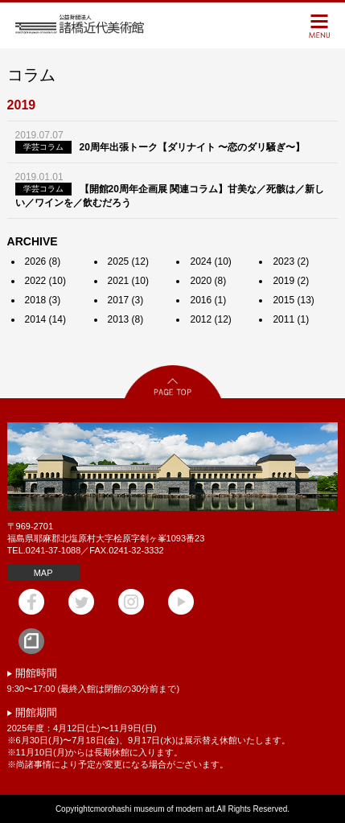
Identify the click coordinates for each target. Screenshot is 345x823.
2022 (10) (45, 280)
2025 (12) (128, 261)
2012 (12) (210, 319)
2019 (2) (291, 280)
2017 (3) (126, 300)
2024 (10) (210, 261)
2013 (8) (126, 319)
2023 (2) (291, 261)
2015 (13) (293, 300)
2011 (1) (291, 319)
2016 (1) (208, 300)
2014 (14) (45, 319)
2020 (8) (208, 280)
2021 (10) (128, 280)
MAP (43, 573)
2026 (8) (43, 261)
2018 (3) (43, 300)
